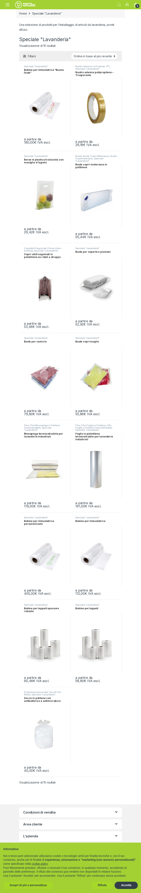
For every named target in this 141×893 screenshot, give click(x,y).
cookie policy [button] (40, 863)
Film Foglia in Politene (93, 425)
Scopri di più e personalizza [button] (28, 885)
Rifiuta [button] (102, 885)
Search (119, 4)
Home (23, 13)
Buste (78, 156)
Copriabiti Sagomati (35, 248)
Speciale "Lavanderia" (36, 66)
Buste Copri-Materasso (96, 156)
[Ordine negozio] (94, 56)
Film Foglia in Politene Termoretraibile (93, 426)
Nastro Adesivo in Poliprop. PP (92, 66)
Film (26, 425)
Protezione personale (36, 692)
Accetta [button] (126, 885)
